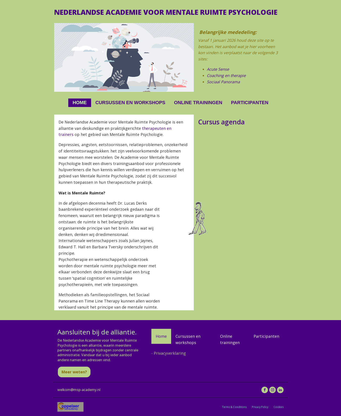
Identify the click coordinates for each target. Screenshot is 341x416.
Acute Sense (218, 69)
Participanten (249, 102)
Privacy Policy (260, 407)
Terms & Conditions (234, 407)
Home (80, 102)
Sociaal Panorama (223, 81)
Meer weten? (74, 371)
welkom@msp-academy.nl (78, 389)
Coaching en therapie (226, 75)
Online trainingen (198, 102)
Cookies (279, 407)
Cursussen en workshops (130, 102)
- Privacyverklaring (168, 353)
